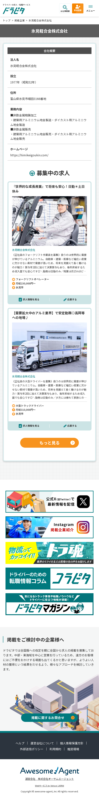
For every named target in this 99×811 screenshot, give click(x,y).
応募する (72, 299)
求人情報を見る (31, 299)
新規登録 (77, 8)
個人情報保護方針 (71, 743)
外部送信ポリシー (31, 749)
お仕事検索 (65, 8)
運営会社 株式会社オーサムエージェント (49, 779)
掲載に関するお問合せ (53, 717)
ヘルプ (20, 743)
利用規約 (55, 749)
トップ (6, 20)
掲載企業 (19, 20)
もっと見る (57, 442)
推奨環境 (73, 749)
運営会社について (42, 743)
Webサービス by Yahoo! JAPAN (49, 785)
